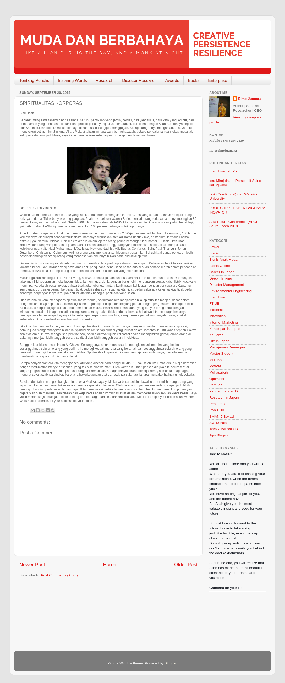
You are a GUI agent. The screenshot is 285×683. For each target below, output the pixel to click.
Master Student (221, 354)
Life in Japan (219, 341)
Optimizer (216, 379)
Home (109, 564)
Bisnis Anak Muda (223, 259)
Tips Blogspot (220, 435)
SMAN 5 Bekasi (221, 416)
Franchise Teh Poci (224, 171)
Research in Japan (224, 398)
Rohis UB (216, 410)
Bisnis (214, 253)
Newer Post (32, 564)
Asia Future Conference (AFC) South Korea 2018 (233, 224)
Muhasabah (218, 372)
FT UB (214, 303)
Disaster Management (226, 285)
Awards (172, 80)
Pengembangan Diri (224, 391)
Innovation (217, 316)
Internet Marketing (223, 322)
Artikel (214, 247)
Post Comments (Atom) (59, 575)
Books (193, 80)
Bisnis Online (219, 266)
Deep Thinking (220, 278)
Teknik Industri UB (223, 429)
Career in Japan (221, 272)
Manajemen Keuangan (227, 347)
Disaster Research (139, 80)
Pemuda (215, 385)
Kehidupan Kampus (224, 329)
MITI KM (216, 360)
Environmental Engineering (230, 291)
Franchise (217, 297)
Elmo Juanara (249, 99)
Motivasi (215, 366)
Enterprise (217, 80)
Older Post (186, 564)
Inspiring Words (72, 80)
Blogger (171, 663)
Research (104, 80)
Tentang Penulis (34, 80)
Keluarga (216, 335)
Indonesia (217, 310)
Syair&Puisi (218, 423)
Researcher (218, 404)
